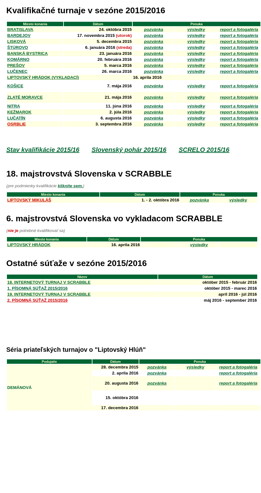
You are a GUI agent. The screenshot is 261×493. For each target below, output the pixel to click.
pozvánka (153, 29)
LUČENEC (17, 71)
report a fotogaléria (238, 367)
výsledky (196, 29)
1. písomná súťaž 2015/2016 (37, 288)
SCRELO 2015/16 (204, 149)
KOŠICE (15, 86)
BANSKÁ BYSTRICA (27, 53)
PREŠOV (16, 65)
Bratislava (20, 29)
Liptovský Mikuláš (29, 200)
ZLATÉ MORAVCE (25, 97)
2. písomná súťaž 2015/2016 (37, 300)
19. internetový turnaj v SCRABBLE (49, 294)
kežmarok (19, 112)
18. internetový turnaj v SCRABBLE (49, 282)
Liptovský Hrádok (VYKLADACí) (43, 77)
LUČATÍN (16, 118)
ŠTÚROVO (17, 47)
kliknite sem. (70, 185)
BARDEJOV (19, 35)
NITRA (13, 106)
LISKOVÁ (16, 41)
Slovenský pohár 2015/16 (129, 149)
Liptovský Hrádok (29, 244)
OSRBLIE (16, 124)
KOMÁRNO (18, 59)
